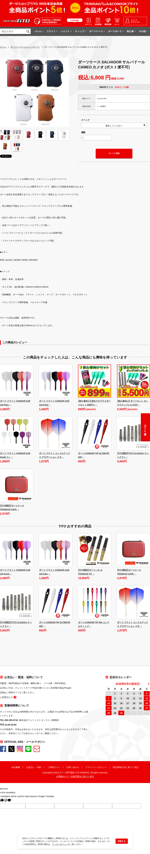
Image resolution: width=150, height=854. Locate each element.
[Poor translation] (7, 800)
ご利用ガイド (53, 767)
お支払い (30, 767)
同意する (122, 841)
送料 (39, 767)
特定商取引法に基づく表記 (126, 767)
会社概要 (15, 767)
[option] (34, 92)
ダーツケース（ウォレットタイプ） (25, 46)
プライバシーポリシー (96, 767)
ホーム (3, 46)
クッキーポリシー (60, 844)
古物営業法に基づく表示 (82, 776)
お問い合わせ (72, 767)
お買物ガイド (62, 776)
